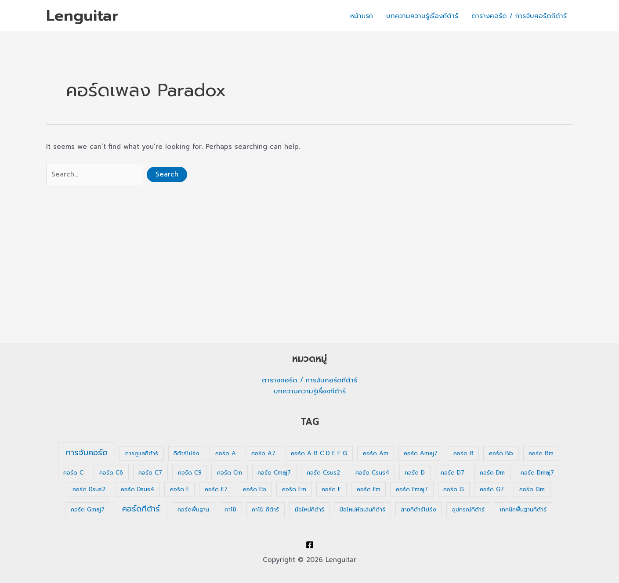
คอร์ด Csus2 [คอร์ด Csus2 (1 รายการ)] (323, 472)
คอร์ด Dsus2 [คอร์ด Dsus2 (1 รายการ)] (88, 489)
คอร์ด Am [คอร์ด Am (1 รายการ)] (375, 453)
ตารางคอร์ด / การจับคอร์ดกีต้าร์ (519, 16)
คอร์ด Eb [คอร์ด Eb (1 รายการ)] (254, 489)
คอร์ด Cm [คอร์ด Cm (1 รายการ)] (229, 472)
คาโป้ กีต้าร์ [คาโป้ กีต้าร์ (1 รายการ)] (265, 509)
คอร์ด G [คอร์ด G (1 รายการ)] (453, 489)
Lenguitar (82, 15)
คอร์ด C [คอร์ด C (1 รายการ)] (73, 472)
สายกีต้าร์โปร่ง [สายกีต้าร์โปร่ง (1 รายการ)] (418, 509)
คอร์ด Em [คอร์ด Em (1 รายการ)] (294, 489)
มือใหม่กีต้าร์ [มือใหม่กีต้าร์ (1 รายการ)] (309, 509)
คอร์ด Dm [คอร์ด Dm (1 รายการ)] (492, 472)
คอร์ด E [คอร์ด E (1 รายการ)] (179, 489)
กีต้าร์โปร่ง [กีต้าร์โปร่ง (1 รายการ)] (186, 453)
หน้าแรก (361, 16)
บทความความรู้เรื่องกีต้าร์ (422, 16)
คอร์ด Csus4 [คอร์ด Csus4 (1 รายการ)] (372, 472)
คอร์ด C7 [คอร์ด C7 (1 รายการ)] (150, 472)
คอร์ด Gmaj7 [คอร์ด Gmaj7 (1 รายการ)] (88, 509)
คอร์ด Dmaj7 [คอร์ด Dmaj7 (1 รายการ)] (537, 472)
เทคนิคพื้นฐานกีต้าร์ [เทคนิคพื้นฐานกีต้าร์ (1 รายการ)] (523, 509)
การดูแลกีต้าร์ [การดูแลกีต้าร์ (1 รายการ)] (141, 453)
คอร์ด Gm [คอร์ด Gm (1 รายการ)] (532, 489)
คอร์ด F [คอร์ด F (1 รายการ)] (331, 489)
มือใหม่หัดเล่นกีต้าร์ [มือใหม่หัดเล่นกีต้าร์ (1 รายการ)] (362, 509)
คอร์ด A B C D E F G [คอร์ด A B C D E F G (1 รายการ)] (319, 453)
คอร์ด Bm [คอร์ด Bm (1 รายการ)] (541, 453)
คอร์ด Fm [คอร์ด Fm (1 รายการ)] (368, 489)
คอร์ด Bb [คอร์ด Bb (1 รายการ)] (501, 453)
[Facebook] (310, 545)
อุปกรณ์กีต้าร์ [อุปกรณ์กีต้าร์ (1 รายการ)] (468, 509)
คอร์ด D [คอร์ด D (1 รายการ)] (415, 472)
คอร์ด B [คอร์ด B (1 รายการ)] (463, 453)
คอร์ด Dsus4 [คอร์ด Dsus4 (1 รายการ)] (137, 489)
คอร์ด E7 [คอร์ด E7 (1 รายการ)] (216, 489)
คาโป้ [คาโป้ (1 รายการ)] (230, 509)
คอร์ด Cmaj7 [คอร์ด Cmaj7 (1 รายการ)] (274, 472)
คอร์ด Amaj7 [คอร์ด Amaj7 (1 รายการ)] (421, 453)
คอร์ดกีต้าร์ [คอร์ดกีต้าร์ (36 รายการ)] (141, 509)
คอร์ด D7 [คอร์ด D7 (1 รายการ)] (452, 472)
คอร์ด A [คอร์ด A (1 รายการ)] (225, 453)
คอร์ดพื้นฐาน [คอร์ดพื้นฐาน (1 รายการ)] (193, 509)
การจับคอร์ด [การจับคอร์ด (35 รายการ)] (86, 452)
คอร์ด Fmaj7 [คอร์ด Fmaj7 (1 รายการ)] (412, 489)
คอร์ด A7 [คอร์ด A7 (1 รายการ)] (263, 453)
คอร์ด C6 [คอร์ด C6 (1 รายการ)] (111, 472)
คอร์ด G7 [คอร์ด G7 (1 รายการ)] (492, 489)
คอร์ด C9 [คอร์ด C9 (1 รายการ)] (190, 472)
